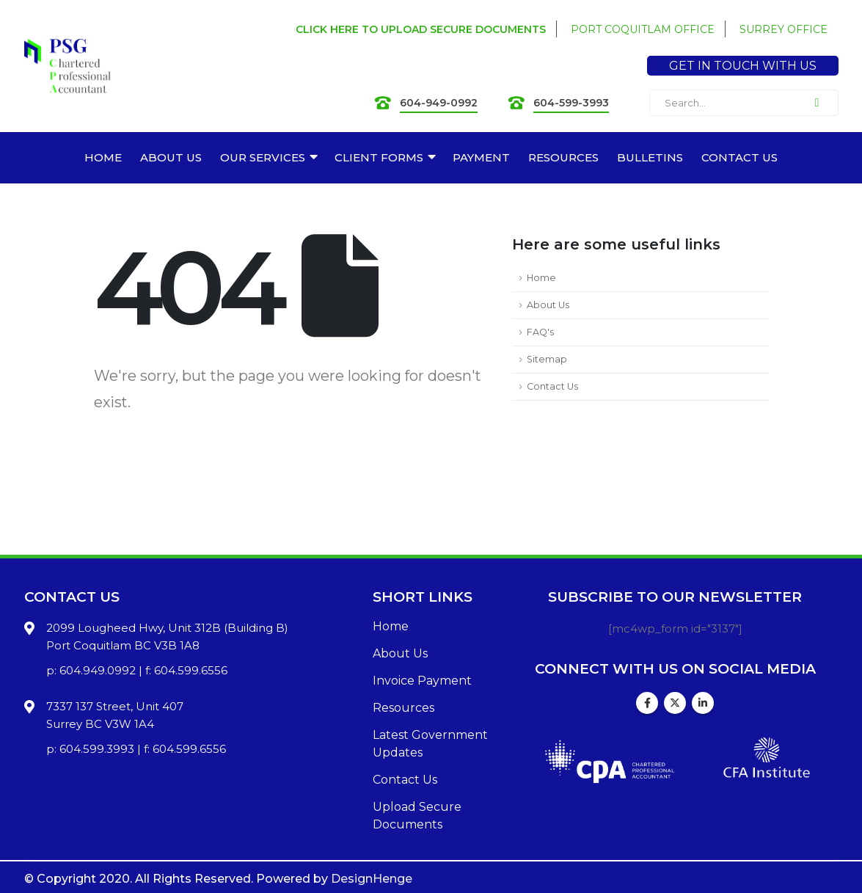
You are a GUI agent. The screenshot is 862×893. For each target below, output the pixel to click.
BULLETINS (650, 157)
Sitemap (547, 359)
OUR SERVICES (262, 157)
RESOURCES (563, 157)
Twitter (675, 703)
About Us (548, 304)
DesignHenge (371, 879)
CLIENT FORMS (379, 157)
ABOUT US (171, 157)
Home (541, 277)
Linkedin (703, 703)
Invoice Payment (422, 681)
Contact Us (552, 386)
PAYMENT (481, 157)
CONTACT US (739, 157)
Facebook (647, 703)
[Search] (817, 102)
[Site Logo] (68, 66)
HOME (103, 157)
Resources (403, 708)
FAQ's (540, 332)
